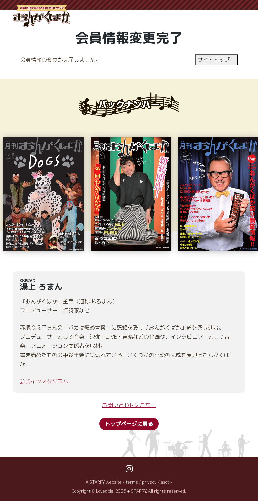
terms (132, 482)
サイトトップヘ (216, 59)
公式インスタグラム (44, 381)
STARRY (97, 482)
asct (165, 482)
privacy (149, 482)
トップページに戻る (129, 424)
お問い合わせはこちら (129, 405)
